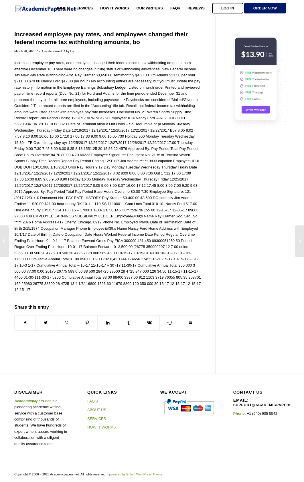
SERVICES (96, 418)
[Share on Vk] (149, 323)
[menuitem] (61, 8)
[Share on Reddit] (170, 323)
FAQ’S (92, 401)
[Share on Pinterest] (87, 323)
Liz (72, 51)
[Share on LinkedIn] (108, 323)
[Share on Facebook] (25, 323)
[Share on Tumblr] (128, 323)
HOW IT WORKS (101, 427)
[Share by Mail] (190, 323)
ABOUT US (96, 410)
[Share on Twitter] (45, 323)
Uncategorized (52, 51)
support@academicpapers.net (267, 405)
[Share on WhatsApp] (66, 323)
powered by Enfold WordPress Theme (135, 474)
